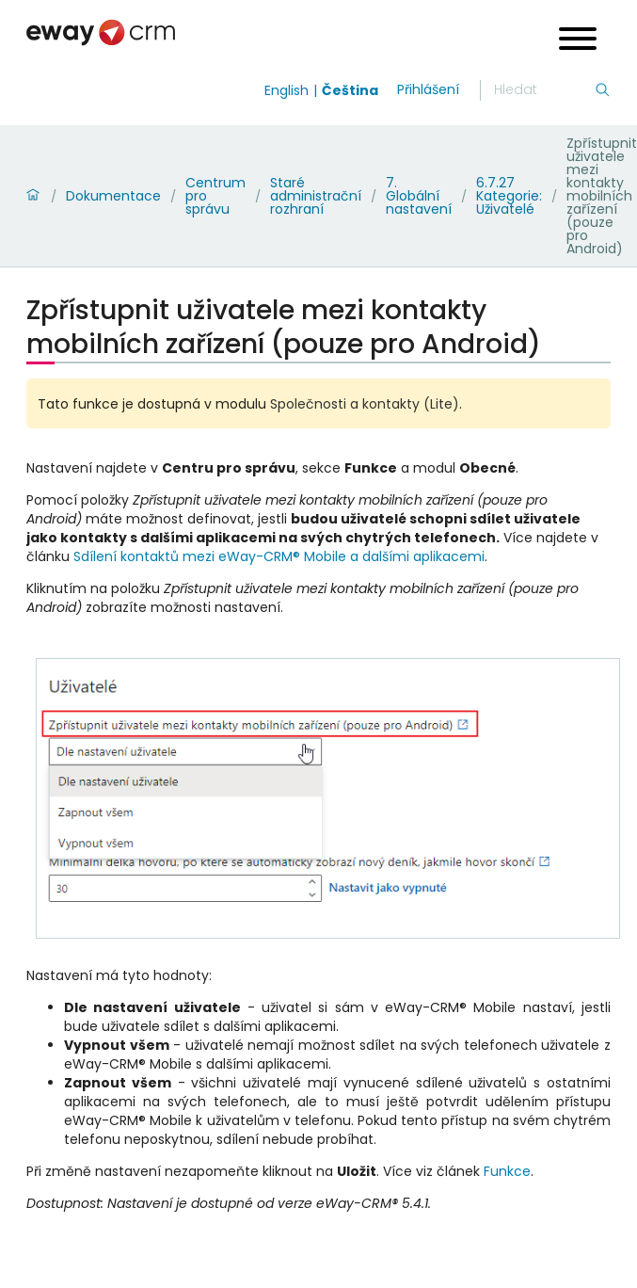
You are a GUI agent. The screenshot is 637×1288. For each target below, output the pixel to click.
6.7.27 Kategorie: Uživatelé (509, 196)
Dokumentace (113, 195)
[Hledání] (544, 90)
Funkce (507, 1171)
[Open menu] (578, 41)
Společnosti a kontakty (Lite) (364, 403)
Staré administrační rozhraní (315, 196)
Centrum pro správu (215, 196)
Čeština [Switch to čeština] (350, 90)
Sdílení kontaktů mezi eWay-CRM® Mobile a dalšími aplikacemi (279, 556)
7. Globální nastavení (419, 196)
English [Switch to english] (286, 90)
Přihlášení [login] (428, 89)
